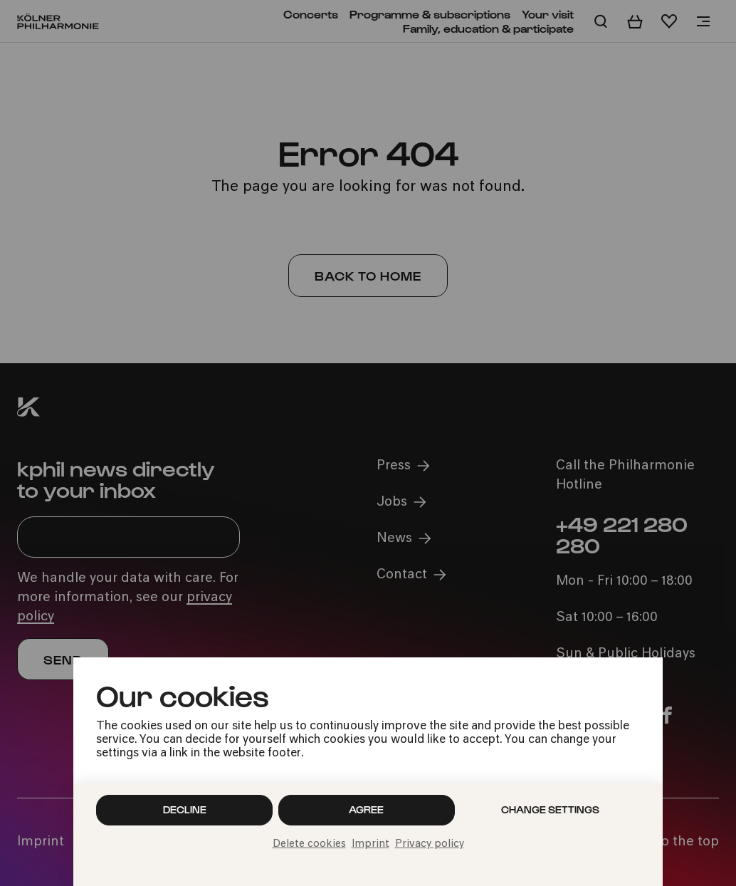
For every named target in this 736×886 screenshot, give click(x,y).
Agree (366, 809)
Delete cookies (309, 844)
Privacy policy (429, 844)
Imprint (370, 844)
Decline (184, 809)
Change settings (550, 809)
